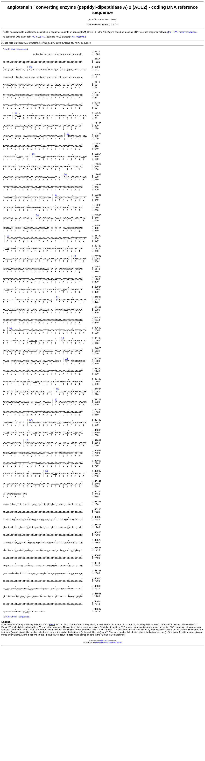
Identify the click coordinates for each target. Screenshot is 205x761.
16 (56, 469)
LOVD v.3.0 (104, 754)
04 (68, 150)
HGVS (52, 738)
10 (74, 298)
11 (57, 347)
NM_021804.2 (79, 36)
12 (10, 383)
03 (16, 126)
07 (56, 224)
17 (30, 494)
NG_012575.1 (39, 36)
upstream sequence (15, 49)
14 (66, 420)
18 (26, 518)
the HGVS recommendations (182, 32)
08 (37, 248)
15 (57, 457)
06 (65, 199)
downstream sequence (16, 730)
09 (8, 273)
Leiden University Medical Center (108, 756)
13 (62, 396)
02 (30, 70)
